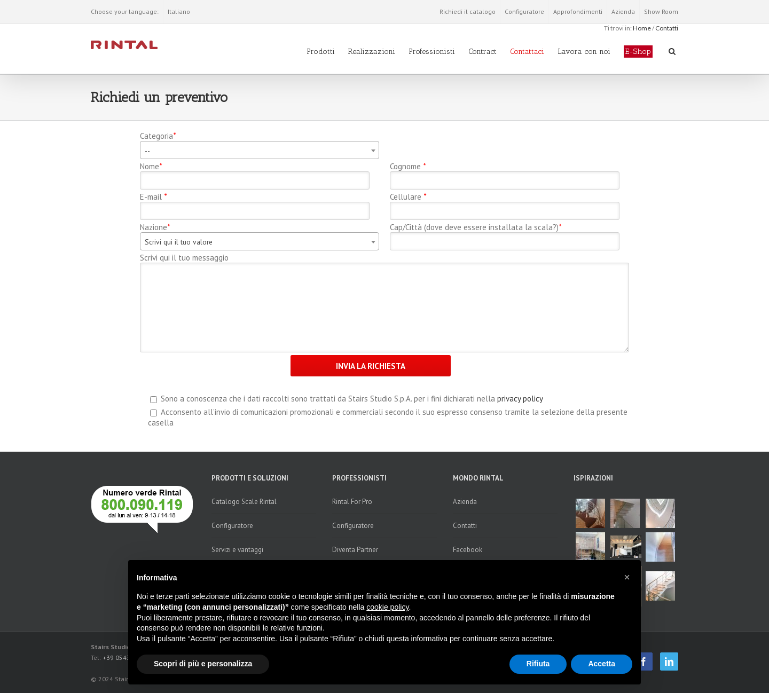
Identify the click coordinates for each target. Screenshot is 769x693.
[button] (626, 577)
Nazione (155, 227)
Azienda (623, 11)
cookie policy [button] (387, 607)
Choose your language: (125, 11)
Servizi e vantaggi (237, 549)
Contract (482, 51)
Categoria (158, 136)
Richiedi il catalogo (468, 11)
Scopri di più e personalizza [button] (203, 663)
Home (642, 28)
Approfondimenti (577, 11)
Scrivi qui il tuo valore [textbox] (179, 242)
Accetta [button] (601, 663)
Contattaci (527, 51)
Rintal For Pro (352, 501)
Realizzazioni (371, 51)
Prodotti (321, 51)
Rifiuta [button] (538, 663)
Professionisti (432, 51)
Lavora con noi (584, 51)
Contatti (666, 28)
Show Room (661, 11)
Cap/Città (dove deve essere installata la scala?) (475, 227)
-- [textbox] (147, 150)
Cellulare (408, 197)
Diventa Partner (355, 549)
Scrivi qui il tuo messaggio (184, 258)
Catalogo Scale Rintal (244, 501)
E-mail (153, 197)
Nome (151, 166)
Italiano (179, 11)
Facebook (467, 549)
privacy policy (520, 398)
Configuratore (524, 11)
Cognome (408, 166)
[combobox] (260, 150)
